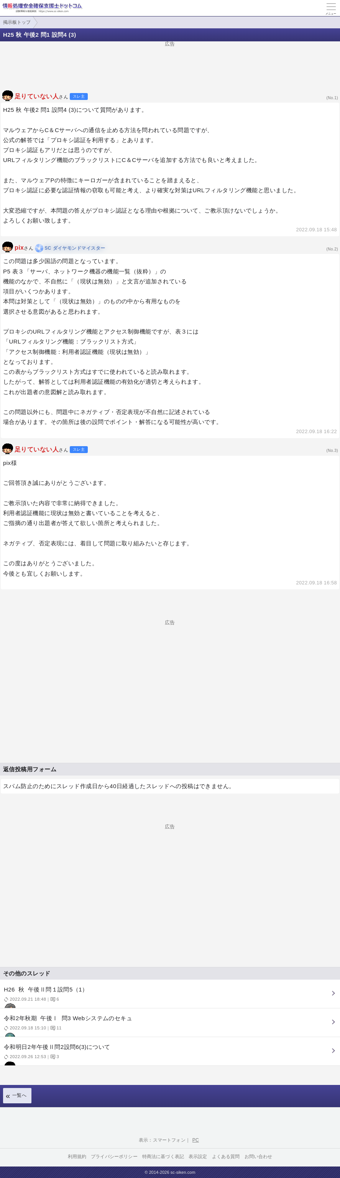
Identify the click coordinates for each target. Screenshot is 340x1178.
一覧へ (19, 1095)
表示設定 (198, 1156)
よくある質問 (226, 1156)
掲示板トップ (17, 22)
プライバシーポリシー (114, 1156)
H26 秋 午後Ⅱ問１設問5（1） (169, 997)
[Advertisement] (170, 63)
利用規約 (77, 1156)
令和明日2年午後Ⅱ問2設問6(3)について (169, 1054)
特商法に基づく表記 (163, 1156)
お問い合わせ (259, 1156)
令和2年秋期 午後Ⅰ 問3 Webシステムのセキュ (169, 1026)
